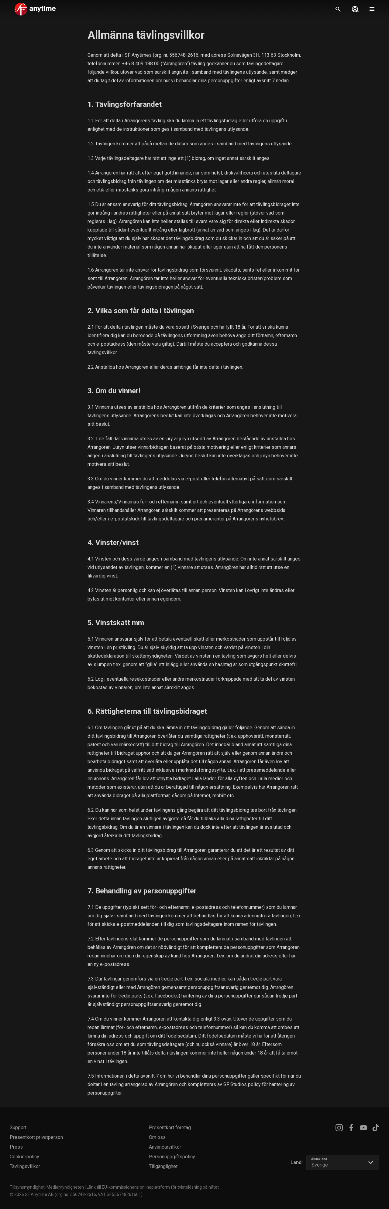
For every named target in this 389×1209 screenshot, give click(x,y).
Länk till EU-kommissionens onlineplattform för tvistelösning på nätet (153, 1187)
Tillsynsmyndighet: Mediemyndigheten (47, 1187)
